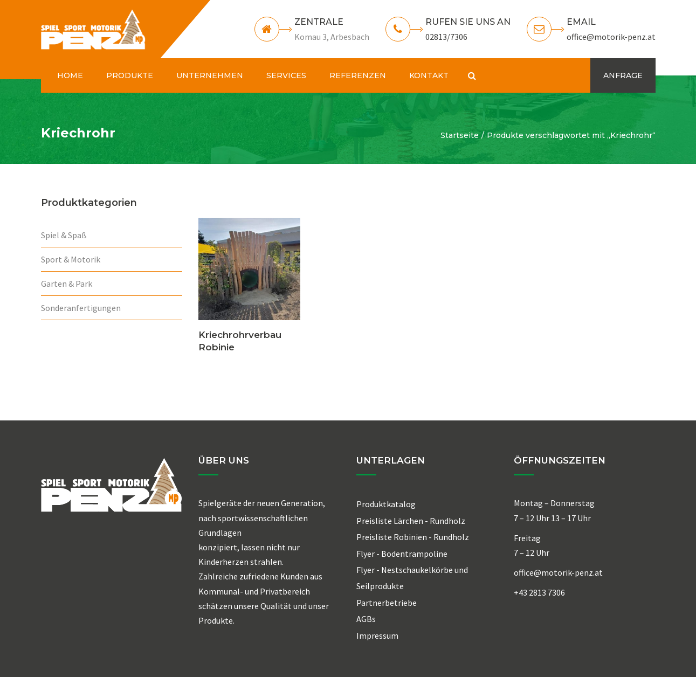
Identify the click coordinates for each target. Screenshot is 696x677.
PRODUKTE (129, 75)
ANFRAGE (623, 75)
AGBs (366, 618)
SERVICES (286, 75)
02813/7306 (446, 36)
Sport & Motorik (70, 259)
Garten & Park (66, 283)
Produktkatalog (386, 504)
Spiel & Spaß (64, 235)
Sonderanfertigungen (81, 307)
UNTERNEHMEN (209, 75)
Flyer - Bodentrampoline (401, 553)
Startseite (459, 135)
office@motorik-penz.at (611, 36)
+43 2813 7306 (539, 592)
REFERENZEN (357, 75)
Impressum (377, 635)
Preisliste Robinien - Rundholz (412, 536)
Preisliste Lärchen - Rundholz (410, 520)
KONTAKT (429, 75)
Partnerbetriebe (386, 602)
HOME (70, 75)
